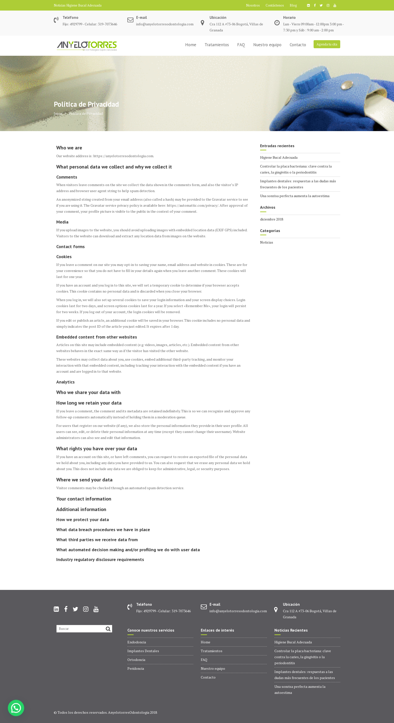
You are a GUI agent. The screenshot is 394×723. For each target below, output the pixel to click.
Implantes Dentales (143, 650)
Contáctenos (275, 5)
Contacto (298, 44)
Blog (293, 5)
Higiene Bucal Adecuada (84, 5)
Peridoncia (135, 668)
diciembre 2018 (271, 219)
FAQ (241, 44)
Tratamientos (217, 44)
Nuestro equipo (267, 44)
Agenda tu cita (327, 44)
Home (190, 44)
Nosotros (253, 5)
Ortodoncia (136, 659)
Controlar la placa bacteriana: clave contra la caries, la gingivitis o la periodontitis (302, 656)
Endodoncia (136, 642)
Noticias (266, 242)
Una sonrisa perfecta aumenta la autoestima (294, 195)
